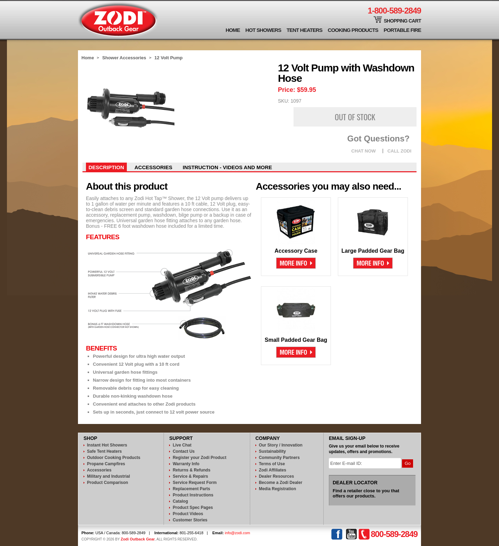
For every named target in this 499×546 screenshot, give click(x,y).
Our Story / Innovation (281, 445)
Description (106, 167)
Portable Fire (402, 30)
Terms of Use (272, 463)
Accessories (153, 167)
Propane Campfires (106, 463)
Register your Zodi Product (199, 457)
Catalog (180, 501)
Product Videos (188, 513)
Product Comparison (107, 482)
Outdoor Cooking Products (113, 457)
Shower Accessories (124, 57)
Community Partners (279, 457)
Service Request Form (195, 482)
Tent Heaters (304, 30)
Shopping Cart (402, 21)
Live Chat (182, 445)
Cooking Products (353, 30)
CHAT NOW (363, 151)
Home (233, 30)
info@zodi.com (237, 533)
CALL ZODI (399, 151)
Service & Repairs (190, 476)
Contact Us (183, 451)
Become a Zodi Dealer (280, 482)
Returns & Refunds (191, 470)
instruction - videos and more (227, 167)
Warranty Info (186, 463)
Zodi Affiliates (272, 470)
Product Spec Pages (193, 507)
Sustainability (272, 451)
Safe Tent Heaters (104, 451)
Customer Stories (190, 520)
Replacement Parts (191, 488)
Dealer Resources (276, 476)
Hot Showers (263, 30)
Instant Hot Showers (107, 445)
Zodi (118, 20)
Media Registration (277, 488)
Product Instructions (193, 495)
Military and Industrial (108, 476)
